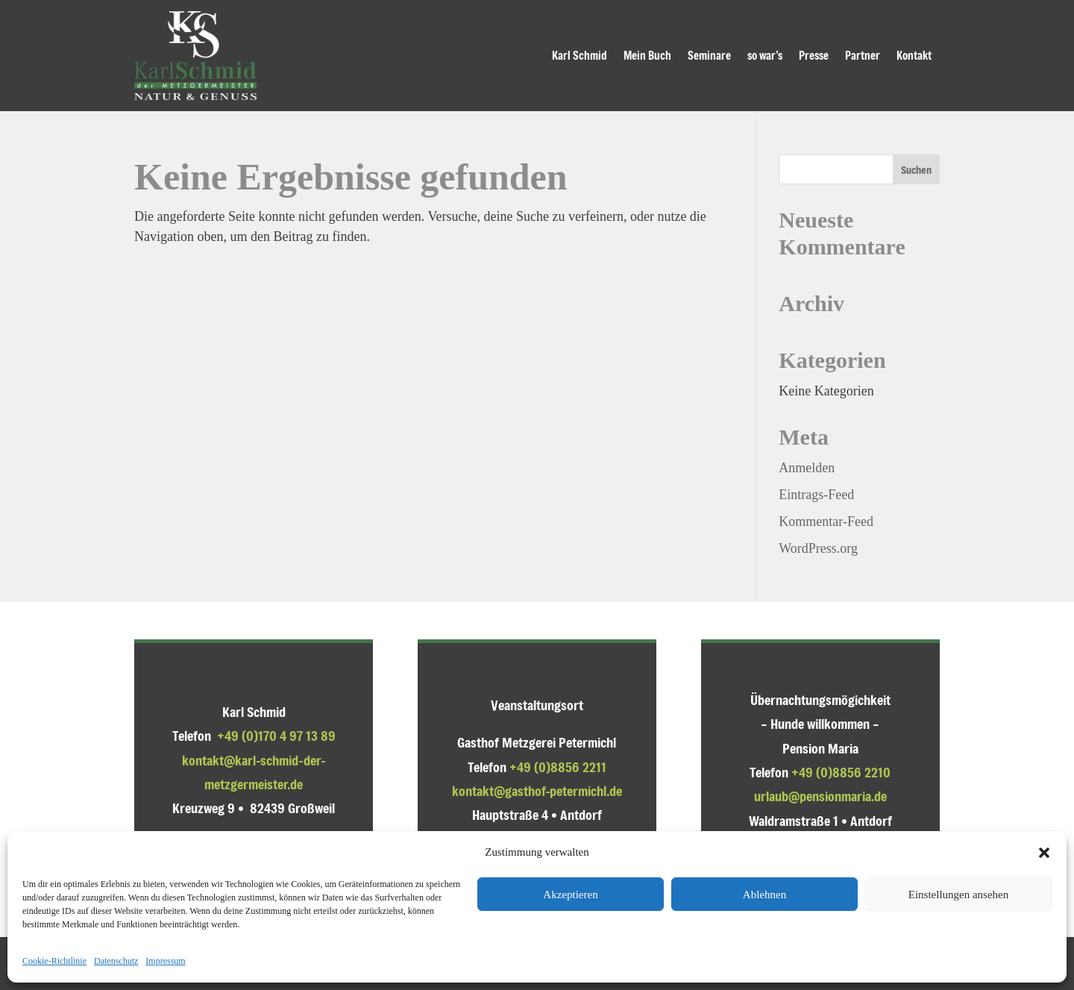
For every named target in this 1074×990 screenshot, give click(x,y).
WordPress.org (818, 548)
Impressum (165, 961)
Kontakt (914, 55)
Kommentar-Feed (826, 521)
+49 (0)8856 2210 (841, 772)
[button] (1044, 852)
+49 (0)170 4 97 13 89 (276, 736)
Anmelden (807, 467)
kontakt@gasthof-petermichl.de (537, 791)
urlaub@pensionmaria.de (820, 796)
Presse (814, 55)
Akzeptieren (570, 894)
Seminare (709, 55)
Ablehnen (764, 894)
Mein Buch (647, 55)
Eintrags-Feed (816, 494)
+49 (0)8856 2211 (557, 767)
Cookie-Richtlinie (54, 961)
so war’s (764, 55)
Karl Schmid (579, 55)
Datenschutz (116, 961)
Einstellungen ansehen (958, 894)
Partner (862, 55)
